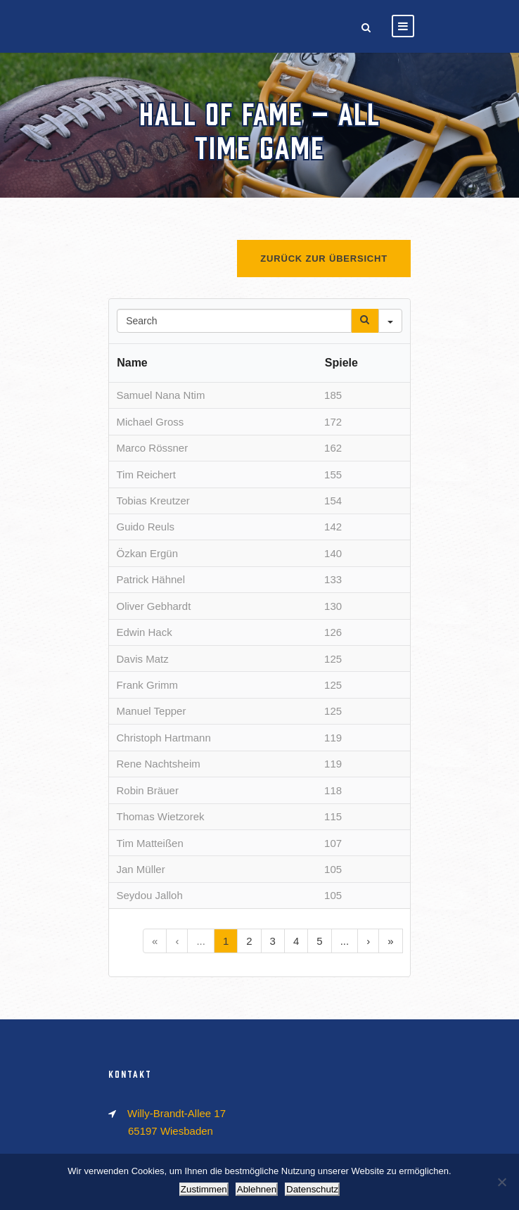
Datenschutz (312, 1189)
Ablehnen (256, 1189)
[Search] (365, 321)
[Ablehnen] (501, 1182)
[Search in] (390, 321)
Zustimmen (204, 1189)
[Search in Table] (234, 321)
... (200, 941)
